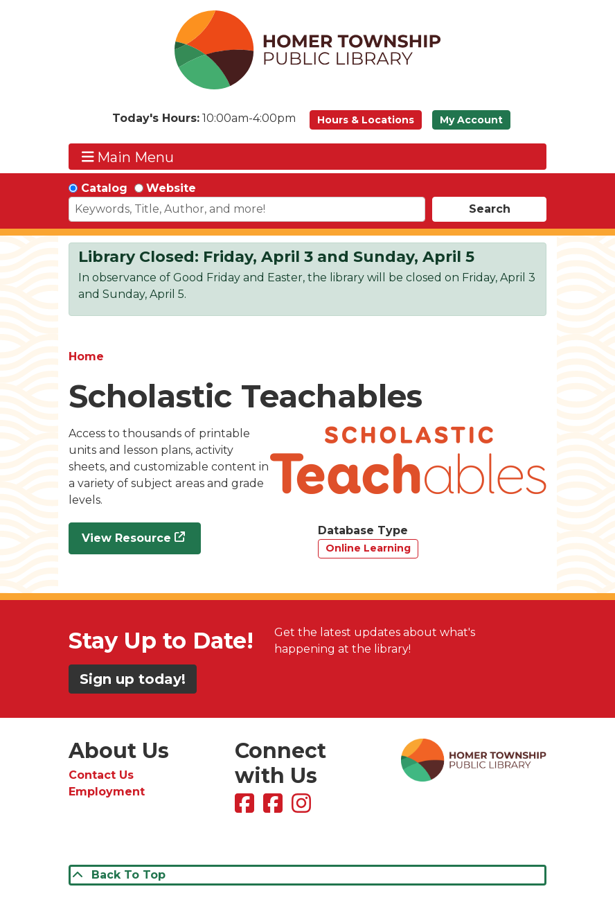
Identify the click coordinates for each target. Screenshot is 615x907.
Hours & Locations (365, 120)
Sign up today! (133, 679)
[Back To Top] (307, 875)
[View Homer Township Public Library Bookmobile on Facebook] (274, 807)
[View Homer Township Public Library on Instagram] (303, 807)
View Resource (126, 538)
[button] (204, 123)
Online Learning (368, 548)
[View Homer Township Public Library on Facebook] (246, 807)
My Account (471, 120)
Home (86, 356)
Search (489, 208)
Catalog (104, 188)
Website (171, 188)
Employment (107, 791)
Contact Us (101, 775)
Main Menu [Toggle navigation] (128, 157)
